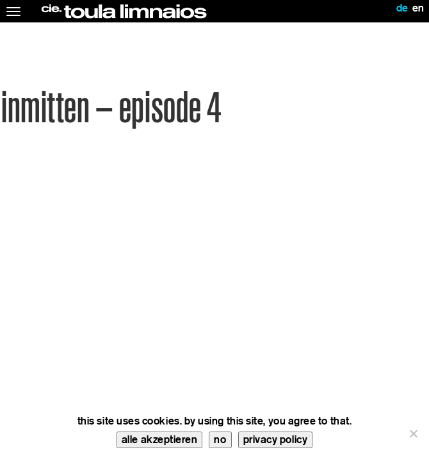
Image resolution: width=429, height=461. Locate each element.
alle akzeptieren (160, 439)
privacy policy (275, 439)
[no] (413, 433)
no (220, 439)
